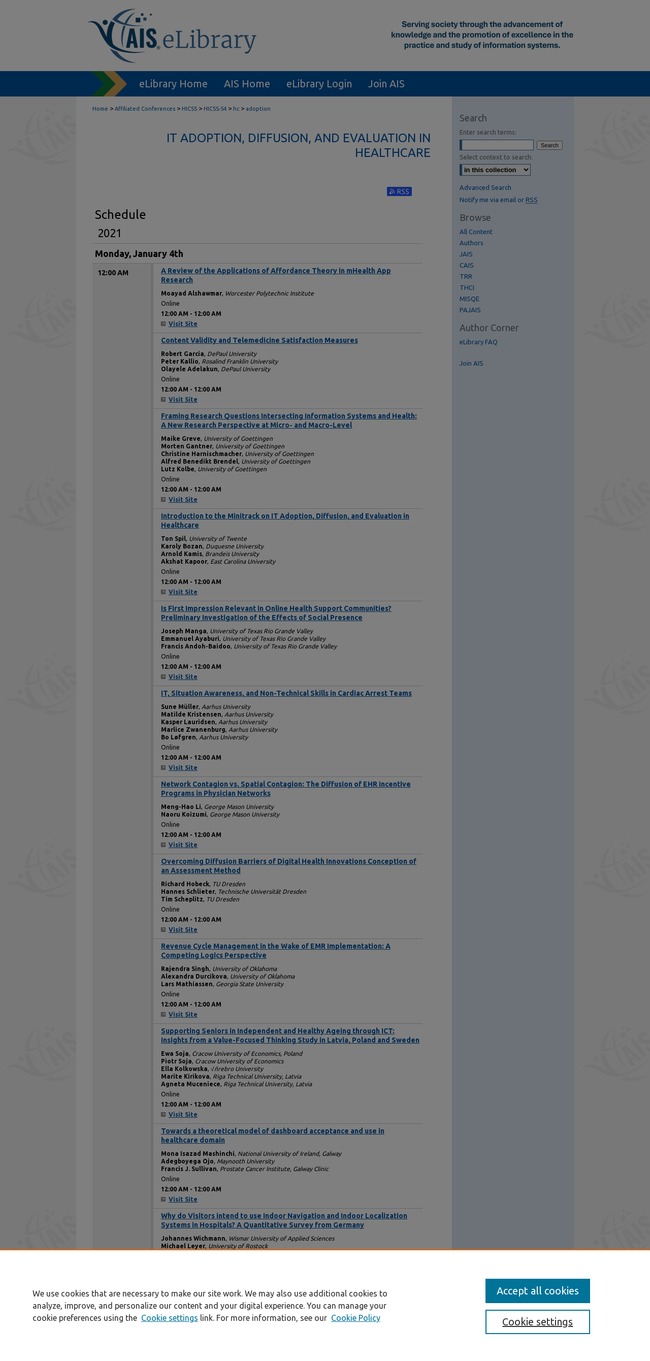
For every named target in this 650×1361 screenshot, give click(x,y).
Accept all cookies (538, 1291)
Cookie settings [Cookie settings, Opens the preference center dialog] (537, 1321)
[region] (325, 1305)
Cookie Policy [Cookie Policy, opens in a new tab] (355, 1317)
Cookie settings (169, 1317)
